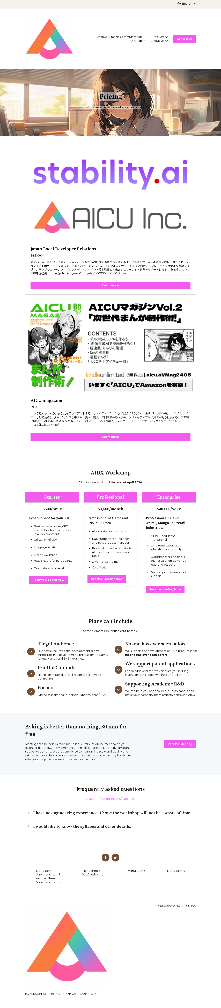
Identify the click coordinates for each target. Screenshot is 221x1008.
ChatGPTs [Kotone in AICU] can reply (111, 798)
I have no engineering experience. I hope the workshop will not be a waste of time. (112, 813)
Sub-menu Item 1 (48, 874)
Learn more (110, 285)
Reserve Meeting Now (48, 579)
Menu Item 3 (136, 870)
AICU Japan (137, 40)
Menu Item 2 (91, 870)
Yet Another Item (94, 874)
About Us (157, 40)
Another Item (45, 878)
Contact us (184, 38)
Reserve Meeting (180, 744)
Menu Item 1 (44, 870)
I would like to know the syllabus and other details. (82, 826)
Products (157, 37)
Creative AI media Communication (119, 37)
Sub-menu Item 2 (48, 882)
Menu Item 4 (176, 870)
